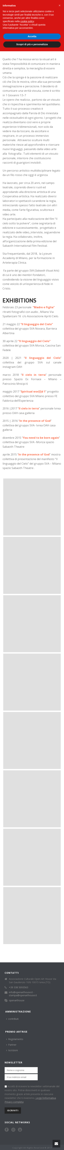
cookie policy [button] (27, 21)
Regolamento (14, 1039)
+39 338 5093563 (18, 987)
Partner (11, 1044)
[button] (59, 5)
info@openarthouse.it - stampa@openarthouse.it (23, 994)
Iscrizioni (12, 1050)
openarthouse (16, 1000)
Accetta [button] (32, 36)
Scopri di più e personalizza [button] (32, 44)
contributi (12, 1018)
